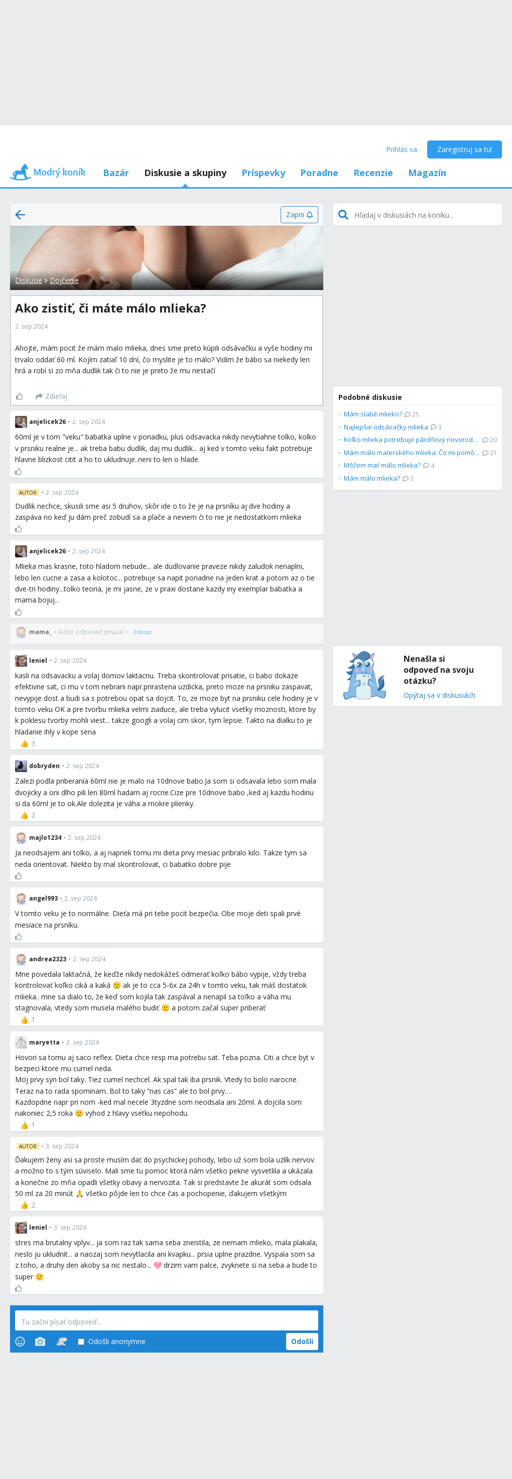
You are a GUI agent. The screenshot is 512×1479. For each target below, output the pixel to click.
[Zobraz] (142, 632)
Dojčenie (64, 280)
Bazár (116, 173)
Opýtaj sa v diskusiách (439, 695)
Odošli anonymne (112, 1342)
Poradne (319, 173)
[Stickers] (61, 1341)
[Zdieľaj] (51, 396)
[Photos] (40, 1341)
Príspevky (263, 173)
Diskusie (28, 280)
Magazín (427, 173)
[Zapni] (299, 214)
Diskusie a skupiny (185, 173)
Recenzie (373, 173)
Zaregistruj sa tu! (464, 149)
